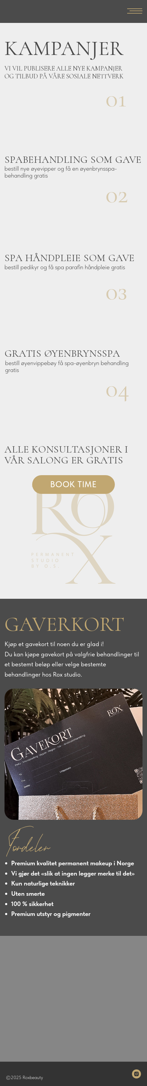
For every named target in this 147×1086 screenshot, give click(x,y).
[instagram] (136, 1073)
